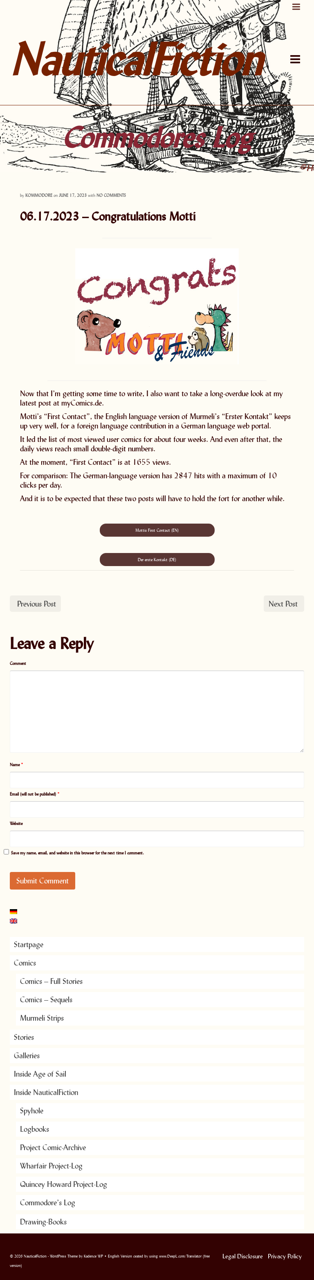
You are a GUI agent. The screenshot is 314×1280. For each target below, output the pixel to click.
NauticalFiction (106, 59)
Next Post (283, 604)
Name (16, 764)
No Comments (111, 195)
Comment (18, 663)
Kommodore (38, 195)
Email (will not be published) (35, 794)
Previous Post (36, 604)
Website (16, 823)
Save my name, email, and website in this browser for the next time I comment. (77, 853)
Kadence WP (93, 1256)
